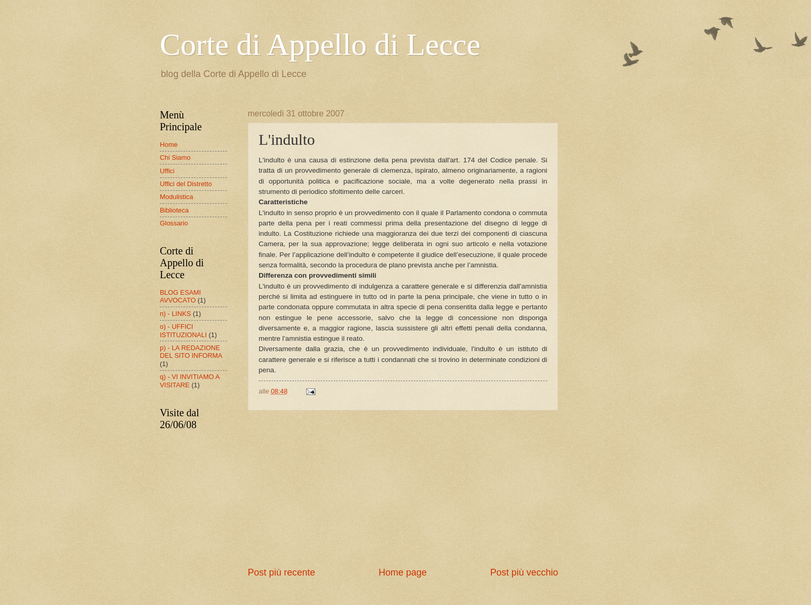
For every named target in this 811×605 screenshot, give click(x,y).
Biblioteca (174, 210)
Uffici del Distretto (186, 184)
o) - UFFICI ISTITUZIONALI (183, 330)
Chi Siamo (175, 157)
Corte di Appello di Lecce (320, 44)
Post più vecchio (524, 572)
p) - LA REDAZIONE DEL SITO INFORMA (191, 351)
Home (168, 144)
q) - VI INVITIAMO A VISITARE (189, 380)
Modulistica (176, 197)
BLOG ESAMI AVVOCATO (180, 296)
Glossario (174, 223)
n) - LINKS (175, 313)
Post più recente (281, 572)
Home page (403, 572)
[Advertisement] (402, 488)
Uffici (167, 171)
